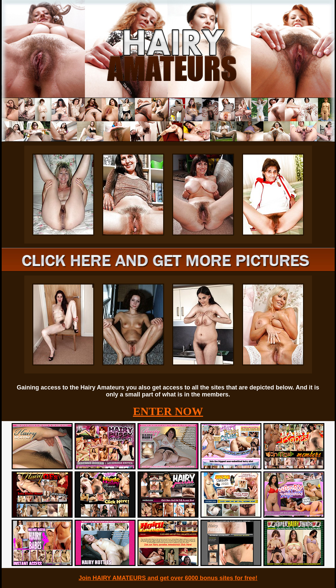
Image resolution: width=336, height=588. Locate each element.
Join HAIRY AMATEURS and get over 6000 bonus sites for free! (168, 578)
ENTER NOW (168, 411)
